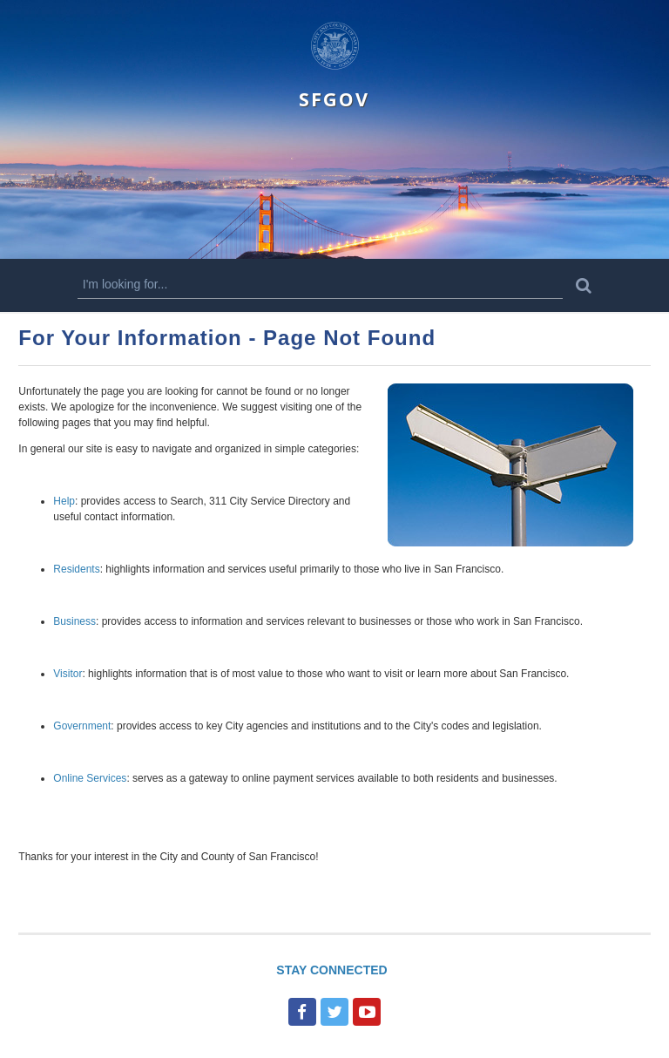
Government (82, 726)
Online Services (89, 778)
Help (64, 501)
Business (74, 621)
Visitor (67, 674)
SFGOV (334, 99)
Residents (76, 569)
